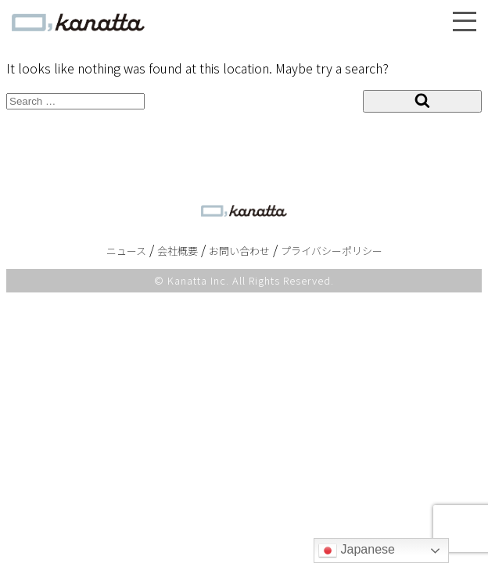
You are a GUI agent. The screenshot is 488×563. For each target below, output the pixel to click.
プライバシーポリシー (331, 250)
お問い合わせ (239, 250)
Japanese (356, 550)
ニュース (126, 250)
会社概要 (177, 250)
